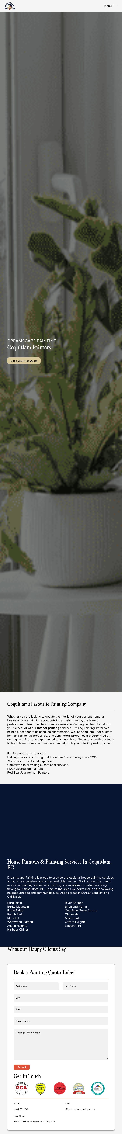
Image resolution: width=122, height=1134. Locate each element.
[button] (111, 5)
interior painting (48, 728)
